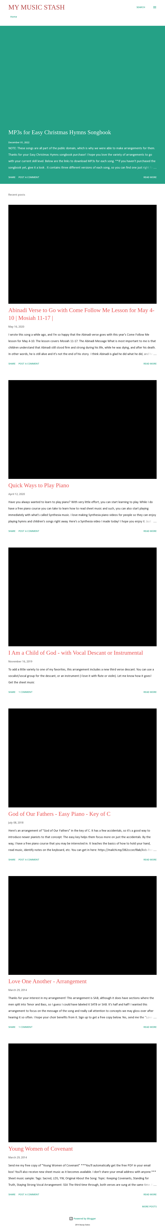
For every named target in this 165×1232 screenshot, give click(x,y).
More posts (149, 1206)
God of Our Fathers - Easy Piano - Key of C (59, 814)
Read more (150, 177)
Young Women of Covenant (40, 1148)
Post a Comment (29, 177)
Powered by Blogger (82, 1218)
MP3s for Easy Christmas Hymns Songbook (59, 132)
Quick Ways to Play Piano (38, 485)
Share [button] (11, 177)
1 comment (26, 692)
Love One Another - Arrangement (47, 981)
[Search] (140, 7)
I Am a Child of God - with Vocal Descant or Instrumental (75, 653)
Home (13, 16)
